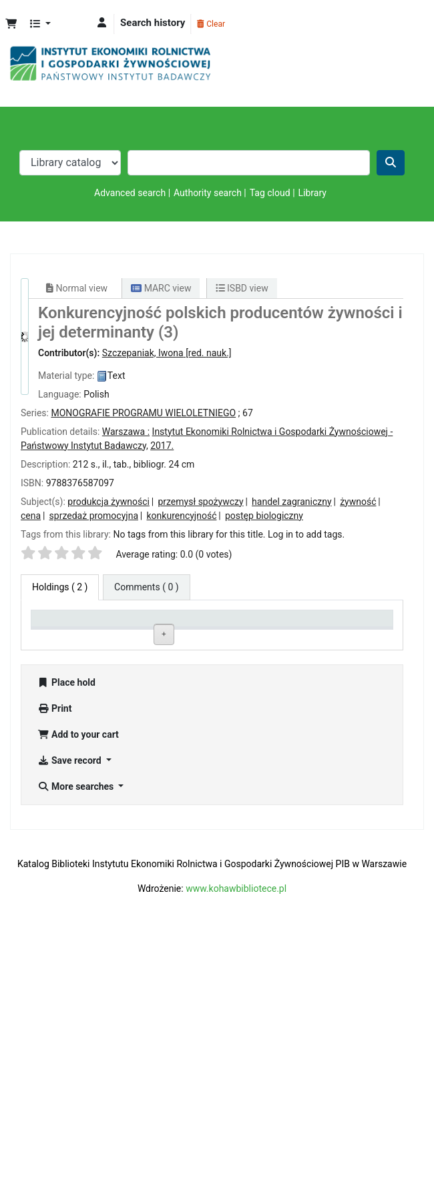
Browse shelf (211, 676)
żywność (358, 501)
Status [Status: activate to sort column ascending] (268, 635)
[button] (11, 24)
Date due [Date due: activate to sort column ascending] (346, 635)
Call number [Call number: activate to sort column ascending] (207, 635)
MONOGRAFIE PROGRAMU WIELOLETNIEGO (143, 413)
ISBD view (242, 288)
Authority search (208, 192)
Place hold (66, 941)
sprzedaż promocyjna (93, 515)
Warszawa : (126, 431)
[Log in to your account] (102, 23)
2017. (162, 445)
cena (31, 515)
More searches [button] (76, 1045)
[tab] (146, 587)
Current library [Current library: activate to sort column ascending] (126, 629)
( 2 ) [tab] (59, 587)
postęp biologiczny (264, 515)
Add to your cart (78, 993)
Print (54, 967)
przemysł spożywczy (200, 501)
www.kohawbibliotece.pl (236, 1147)
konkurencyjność (182, 515)
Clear (211, 24)
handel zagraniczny (292, 501)
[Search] (391, 162)
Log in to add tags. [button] (306, 534)
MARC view (161, 288)
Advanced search (130, 192)
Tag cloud (270, 192)
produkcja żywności (108, 501)
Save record (70, 1019)
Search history (152, 23)
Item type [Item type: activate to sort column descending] (57, 635)
